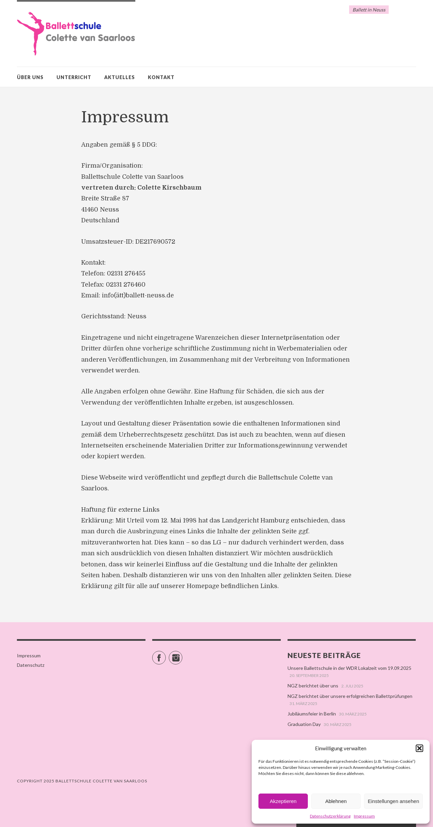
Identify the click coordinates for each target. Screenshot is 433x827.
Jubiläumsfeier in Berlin (312, 713)
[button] (419, 748)
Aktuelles (119, 77)
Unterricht (73, 77)
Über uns (30, 77)
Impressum (364, 816)
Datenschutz (30, 665)
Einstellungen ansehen (393, 801)
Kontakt (161, 77)
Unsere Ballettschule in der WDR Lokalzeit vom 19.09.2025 (349, 668)
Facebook (165, 655)
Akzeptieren (283, 801)
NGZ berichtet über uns (313, 685)
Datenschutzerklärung (330, 816)
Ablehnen (335, 801)
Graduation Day (304, 724)
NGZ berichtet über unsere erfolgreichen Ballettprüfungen (350, 696)
